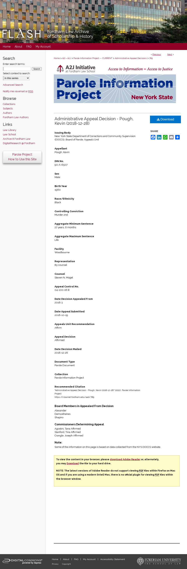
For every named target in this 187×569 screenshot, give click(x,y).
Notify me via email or (18, 91)
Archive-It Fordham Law (17, 138)
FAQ (76, 559)
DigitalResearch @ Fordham (19, 143)
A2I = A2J (66, 58)
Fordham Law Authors (15, 117)
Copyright (66, 564)
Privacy (55, 564)
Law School (9, 134)
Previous (156, 54)
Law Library (9, 130)
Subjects (8, 108)
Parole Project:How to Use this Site (22, 157)
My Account (89, 559)
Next (169, 54)
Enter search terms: (14, 64)
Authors (7, 112)
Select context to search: (16, 73)
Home (57, 58)
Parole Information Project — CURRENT (92, 58)
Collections (9, 104)
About (66, 559)
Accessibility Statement (112, 559)
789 (151, 58)
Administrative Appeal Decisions (131, 58)
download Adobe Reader (125, 459)
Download (165, 119)
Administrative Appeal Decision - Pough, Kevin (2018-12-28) (94, 121)
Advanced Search (13, 84)
